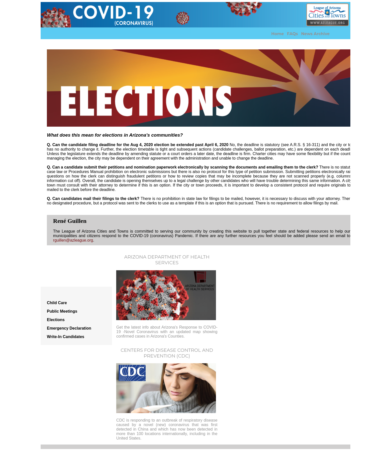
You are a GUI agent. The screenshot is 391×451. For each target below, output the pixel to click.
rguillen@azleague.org (73, 240)
